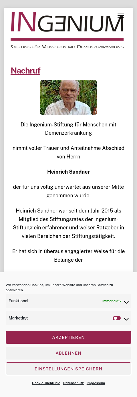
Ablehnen (68, 353)
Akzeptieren (68, 337)
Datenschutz (73, 383)
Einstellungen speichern (68, 368)
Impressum (96, 383)
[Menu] (120, 15)
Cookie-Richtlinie (46, 383)
